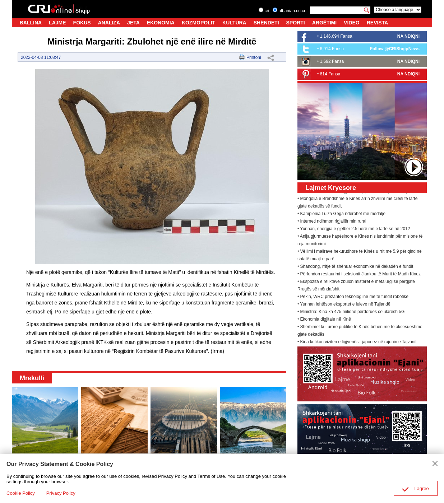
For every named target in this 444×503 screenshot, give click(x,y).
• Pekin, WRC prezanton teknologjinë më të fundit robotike (352, 297)
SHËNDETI (266, 22)
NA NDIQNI (408, 36)
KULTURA (234, 22)
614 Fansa (330, 73)
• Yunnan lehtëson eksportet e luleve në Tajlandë (343, 305)
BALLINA (31, 22)
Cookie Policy (20, 493)
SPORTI (295, 22)
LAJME (57, 22)
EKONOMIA (161, 22)
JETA (133, 22)
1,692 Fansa (332, 61)
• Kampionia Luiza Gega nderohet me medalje (341, 214)
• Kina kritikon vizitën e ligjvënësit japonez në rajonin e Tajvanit (357, 342)
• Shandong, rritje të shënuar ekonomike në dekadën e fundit (355, 267)
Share (270, 57)
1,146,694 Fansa (336, 36)
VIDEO (352, 22)
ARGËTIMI (324, 22)
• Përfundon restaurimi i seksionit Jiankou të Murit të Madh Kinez (359, 275)
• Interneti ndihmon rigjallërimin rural (331, 222)
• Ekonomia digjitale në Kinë (324, 320)
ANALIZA (109, 22)
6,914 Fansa (332, 48)
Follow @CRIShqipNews (395, 48)
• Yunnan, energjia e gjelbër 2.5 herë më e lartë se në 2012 (353, 229)
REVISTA (377, 22)
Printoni (253, 57)
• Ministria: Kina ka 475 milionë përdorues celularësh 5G (350, 312)
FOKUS (82, 22)
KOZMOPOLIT (198, 22)
